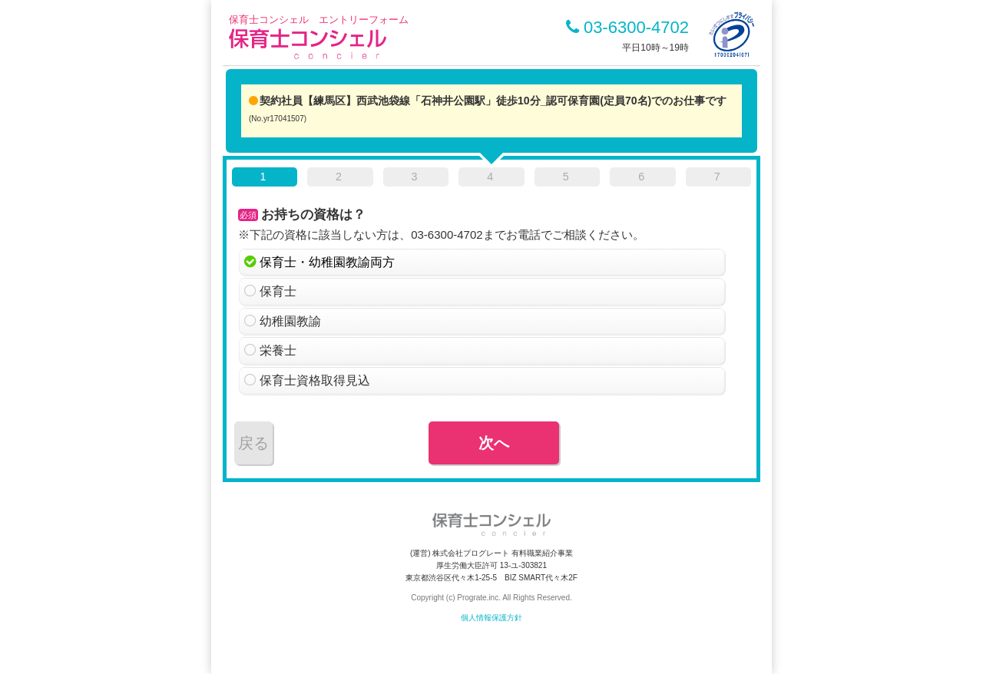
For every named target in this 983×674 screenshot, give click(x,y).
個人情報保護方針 (491, 617)
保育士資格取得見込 (315, 380)
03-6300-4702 (627, 27)
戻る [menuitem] (253, 442)
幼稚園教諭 (290, 321)
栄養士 (278, 350)
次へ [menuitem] (493, 442)
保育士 (278, 291)
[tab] (265, 179)
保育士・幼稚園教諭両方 (327, 262)
